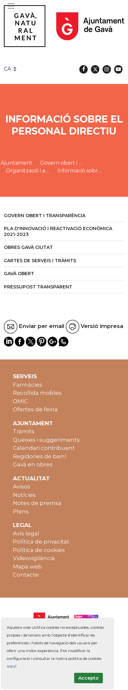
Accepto (88, 678)
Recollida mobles (37, 393)
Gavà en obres (33, 464)
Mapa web (27, 566)
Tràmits (23, 431)
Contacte (26, 574)
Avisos (21, 486)
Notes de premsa (37, 503)
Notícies (24, 495)
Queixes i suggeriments (46, 440)
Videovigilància (34, 558)
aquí (11, 666)
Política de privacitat (41, 541)
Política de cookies (39, 550)
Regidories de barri (39, 456)
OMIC (20, 401)
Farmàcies (27, 384)
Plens (21, 511)
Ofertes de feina (35, 409)
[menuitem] (64, 216)
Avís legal (26, 533)
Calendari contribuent (44, 448)
